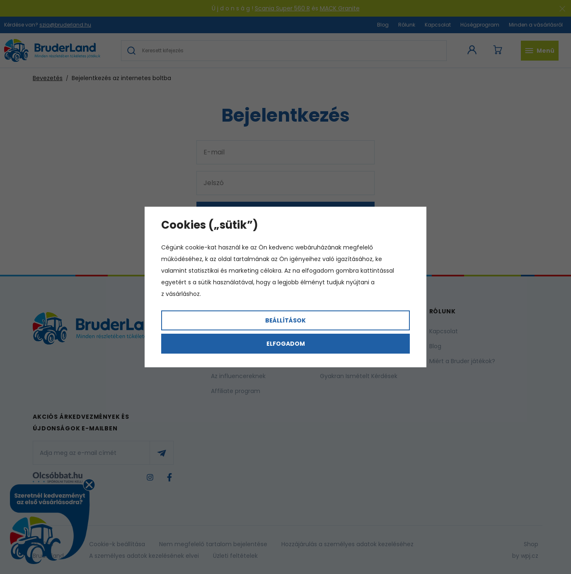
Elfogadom (285, 344)
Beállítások (285, 320)
